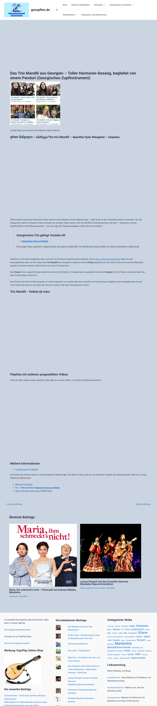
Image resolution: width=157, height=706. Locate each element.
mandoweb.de (113, 698)
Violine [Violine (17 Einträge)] (109, 659)
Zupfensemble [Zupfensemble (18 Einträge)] (125, 659)
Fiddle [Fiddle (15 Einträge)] (120, 633)
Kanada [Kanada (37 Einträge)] (116, 640)
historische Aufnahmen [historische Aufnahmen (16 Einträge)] (115, 637)
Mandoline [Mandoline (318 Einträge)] (123, 643)
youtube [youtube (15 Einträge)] (115, 659)
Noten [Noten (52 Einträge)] (127, 651)
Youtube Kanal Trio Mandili (27, 469)
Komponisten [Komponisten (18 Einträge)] (131, 640)
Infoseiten (98, 5)
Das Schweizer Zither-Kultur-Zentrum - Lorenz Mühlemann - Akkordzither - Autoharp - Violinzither (84, 668)
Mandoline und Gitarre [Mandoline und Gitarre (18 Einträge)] (115, 651)
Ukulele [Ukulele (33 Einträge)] (131, 655)
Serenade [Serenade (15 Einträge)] (148, 651)
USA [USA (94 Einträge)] (137, 654)
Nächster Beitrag (144, 504)
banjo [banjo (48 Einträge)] (132, 625)
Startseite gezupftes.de (78, 643)
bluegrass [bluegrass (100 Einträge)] (142, 625)
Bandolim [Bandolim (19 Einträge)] (125, 626)
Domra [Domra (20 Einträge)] (147, 629)
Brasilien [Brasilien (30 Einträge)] (116, 629)
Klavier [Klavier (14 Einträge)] (123, 640)
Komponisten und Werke (120, 5)
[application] (102, 5)
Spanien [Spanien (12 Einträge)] (124, 655)
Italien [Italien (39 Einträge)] (139, 636)
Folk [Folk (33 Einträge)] (125, 633)
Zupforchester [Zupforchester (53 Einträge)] (138, 658)
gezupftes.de (40, 10)
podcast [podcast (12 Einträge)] (134, 651)
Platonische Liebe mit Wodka (35, 241)
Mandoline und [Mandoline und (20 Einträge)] (137, 648)
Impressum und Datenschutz (75, 15)
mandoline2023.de (115, 688)
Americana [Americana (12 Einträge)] (110, 626)
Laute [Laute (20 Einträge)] (148, 640)
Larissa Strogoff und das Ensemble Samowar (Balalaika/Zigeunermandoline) (105, 582)
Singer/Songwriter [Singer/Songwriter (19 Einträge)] (113, 655)
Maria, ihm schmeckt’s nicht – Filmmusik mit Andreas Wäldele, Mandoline (38, 591)
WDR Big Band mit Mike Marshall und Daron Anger (26, 702)
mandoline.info (113, 678)
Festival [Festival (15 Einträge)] (114, 633)
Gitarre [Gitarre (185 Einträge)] (142, 632)
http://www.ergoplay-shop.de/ (17, 643)
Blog (65, 5)
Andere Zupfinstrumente (89, 588)
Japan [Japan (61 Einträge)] (146, 636)
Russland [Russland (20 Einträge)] (141, 651)
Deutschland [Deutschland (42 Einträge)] (137, 629)
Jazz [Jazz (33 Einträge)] (109, 640)
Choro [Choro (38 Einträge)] (127, 629)
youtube (102, 588)
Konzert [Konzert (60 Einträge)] (141, 640)
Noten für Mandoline (80, 5)
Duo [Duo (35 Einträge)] (109, 633)
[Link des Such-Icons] (57, 9)
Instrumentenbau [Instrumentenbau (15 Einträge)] (129, 637)
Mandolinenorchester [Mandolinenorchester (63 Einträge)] (119, 647)
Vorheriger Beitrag (13, 504)
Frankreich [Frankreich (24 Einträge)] (132, 633)
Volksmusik (13, 596)
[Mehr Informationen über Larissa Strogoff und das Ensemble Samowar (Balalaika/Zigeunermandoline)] (110, 551)
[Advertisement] (78, 38)
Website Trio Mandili (24, 484)
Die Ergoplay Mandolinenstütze (17, 629)
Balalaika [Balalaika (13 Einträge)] (117, 626)
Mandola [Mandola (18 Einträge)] (110, 644)
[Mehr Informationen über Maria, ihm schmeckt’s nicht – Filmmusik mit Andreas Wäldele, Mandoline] (43, 555)
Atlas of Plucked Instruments (108, 259)
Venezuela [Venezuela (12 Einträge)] (145, 655)
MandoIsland (143, 5)
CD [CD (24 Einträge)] (122, 629)
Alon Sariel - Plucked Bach (79, 650)
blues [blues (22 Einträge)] (109, 629)
